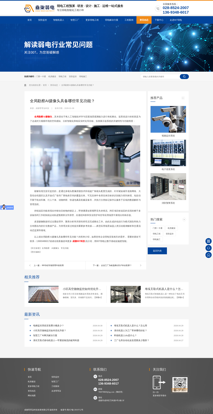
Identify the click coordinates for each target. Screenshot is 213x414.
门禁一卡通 (41, 76)
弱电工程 (62, 76)
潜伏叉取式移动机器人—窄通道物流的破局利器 (56, 340)
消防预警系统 (168, 203)
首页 (29, 20)
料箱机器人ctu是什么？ (125, 335)
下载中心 (159, 20)
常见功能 (65, 248)
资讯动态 (144, 20)
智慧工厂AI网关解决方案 (45, 335)
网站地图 (32, 396)
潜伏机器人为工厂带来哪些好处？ (130, 330)
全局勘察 (46, 248)
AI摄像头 (55, 248)
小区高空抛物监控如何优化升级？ (83, 288)
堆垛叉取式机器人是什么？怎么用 (165, 288)
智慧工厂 (74, 20)
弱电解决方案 (111, 20)
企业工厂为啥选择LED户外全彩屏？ (116, 265)
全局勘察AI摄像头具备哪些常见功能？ (77, 85)
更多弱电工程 (92, 20)
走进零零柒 (56, 391)
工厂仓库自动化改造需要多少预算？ (131, 340)
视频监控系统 (168, 136)
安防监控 (42, 20)
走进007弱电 (176, 20)
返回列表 (157, 251)
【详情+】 (98, 297)
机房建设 (52, 76)
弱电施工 (83, 76)
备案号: (63, 410)
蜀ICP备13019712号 (75, 410)
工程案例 (129, 20)
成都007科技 (78, 241)
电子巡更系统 (168, 169)
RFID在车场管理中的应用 (53, 265)
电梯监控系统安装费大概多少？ (48, 325)
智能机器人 (58, 20)
